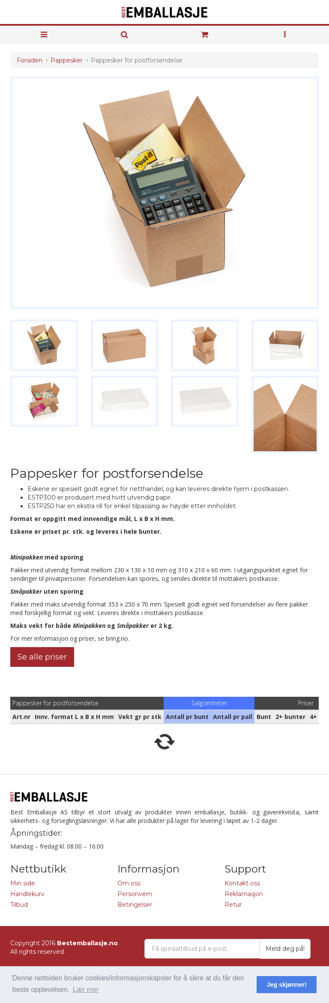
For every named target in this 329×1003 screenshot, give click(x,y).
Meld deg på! (285, 949)
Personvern (134, 894)
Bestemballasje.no (87, 943)
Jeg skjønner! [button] (286, 984)
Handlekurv (27, 894)
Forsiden (29, 60)
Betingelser (134, 904)
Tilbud (19, 904)
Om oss (129, 883)
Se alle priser (42, 657)
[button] (285, 35)
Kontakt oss (242, 883)
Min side (22, 883)
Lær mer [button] (86, 989)
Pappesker (67, 60)
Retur (233, 904)
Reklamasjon (243, 894)
